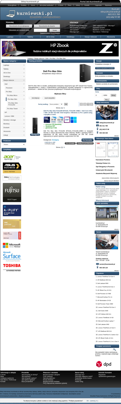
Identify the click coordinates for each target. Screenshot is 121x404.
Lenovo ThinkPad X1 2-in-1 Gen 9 (108, 341)
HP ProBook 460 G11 (104, 314)
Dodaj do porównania (85, 143)
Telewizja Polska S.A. (103, 163)
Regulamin (101, 375)
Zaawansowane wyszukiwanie (50, 33)
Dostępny (55, 140)
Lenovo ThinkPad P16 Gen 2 (106, 307)
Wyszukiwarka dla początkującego (19, 26)
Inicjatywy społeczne (7, 378)
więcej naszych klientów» (111, 180)
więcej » (116, 135)
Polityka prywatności (75, 401)
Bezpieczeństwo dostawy (51, 381)
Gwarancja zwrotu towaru (83, 378)
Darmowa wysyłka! (99, 28)
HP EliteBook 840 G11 (104, 280)
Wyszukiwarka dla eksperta (47, 26)
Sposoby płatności (49, 378)
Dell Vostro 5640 (103, 310)
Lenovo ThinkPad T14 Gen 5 (106, 276)
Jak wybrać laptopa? (28, 380)
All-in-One (50, 37)
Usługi (5, 135)
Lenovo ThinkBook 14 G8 (105, 317)
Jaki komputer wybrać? (29, 378)
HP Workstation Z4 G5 (104, 300)
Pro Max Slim (61, 58)
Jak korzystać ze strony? (78, 28)
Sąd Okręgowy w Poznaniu (105, 167)
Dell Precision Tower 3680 (105, 304)
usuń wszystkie (48, 98)
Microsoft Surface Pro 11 (104, 297)
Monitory (6, 124)
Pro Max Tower (12, 109)
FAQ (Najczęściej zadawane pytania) (55, 383)
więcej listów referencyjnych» (110, 178)
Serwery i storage (9, 120)
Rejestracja (108, 5)
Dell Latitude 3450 (103, 324)
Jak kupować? (74, 30)
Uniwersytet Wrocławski (104, 170)
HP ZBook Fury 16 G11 (104, 290)
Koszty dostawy (48, 380)
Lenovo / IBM (9, 116)
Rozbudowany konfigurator (78, 25)
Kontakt (87, 5)
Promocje (78, 380)
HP (6, 112)
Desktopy (70, 37)
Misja (2, 376)
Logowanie (98, 5)
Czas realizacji (47, 376)
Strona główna (12, 5)
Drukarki (6, 127)
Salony (78, 5)
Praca (70, 5)
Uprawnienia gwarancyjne (106, 376)
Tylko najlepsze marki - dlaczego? (104, 25)
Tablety (30, 37)
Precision (9, 88)
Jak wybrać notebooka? (47, 5)
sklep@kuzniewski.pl (105, 123)
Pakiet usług (100, 187)
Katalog (30, 58)
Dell (47, 58)
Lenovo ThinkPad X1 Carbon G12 (108, 334)
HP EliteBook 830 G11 (105, 331)
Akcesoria (111, 37)
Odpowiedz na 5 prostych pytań (19, 30)
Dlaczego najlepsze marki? (84, 376)
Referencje (105, 32)
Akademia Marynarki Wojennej (106, 173)
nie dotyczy (33, 98)
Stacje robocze (91, 37)
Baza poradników (27, 381)
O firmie (60, 5)
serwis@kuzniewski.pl (105, 264)
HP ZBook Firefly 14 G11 (105, 338)
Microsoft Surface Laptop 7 (106, 321)
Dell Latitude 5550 (102, 283)
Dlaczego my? (74, 32)
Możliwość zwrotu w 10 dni (101, 30)
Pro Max (52, 58)
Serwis (33, 5)
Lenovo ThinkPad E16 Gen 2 (106, 287)
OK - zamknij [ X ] (92, 401)
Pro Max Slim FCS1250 (13, 104)
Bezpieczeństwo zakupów (51, 375)
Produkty (23, 5)
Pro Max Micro (12, 95)
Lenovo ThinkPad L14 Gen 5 (106, 328)
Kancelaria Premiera (103, 160)
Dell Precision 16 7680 (104, 293)
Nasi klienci (96, 32)
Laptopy (10, 37)
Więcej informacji (102, 200)
